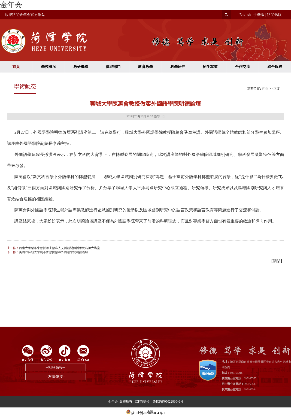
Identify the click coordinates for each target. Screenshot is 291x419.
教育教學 (145, 67)
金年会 (11, 5)
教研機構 (80, 67)
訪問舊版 (274, 15)
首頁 (16, 67)
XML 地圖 (145, 412)
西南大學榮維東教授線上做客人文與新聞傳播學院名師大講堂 (59, 248)
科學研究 (177, 67)
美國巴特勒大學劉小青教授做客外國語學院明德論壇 (53, 252)
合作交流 (242, 67)
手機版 (258, 15)
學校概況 (48, 67)
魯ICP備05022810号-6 (168, 401)
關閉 (276, 261)
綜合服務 (274, 67)
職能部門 (113, 67)
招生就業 (210, 67)
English (245, 15)
